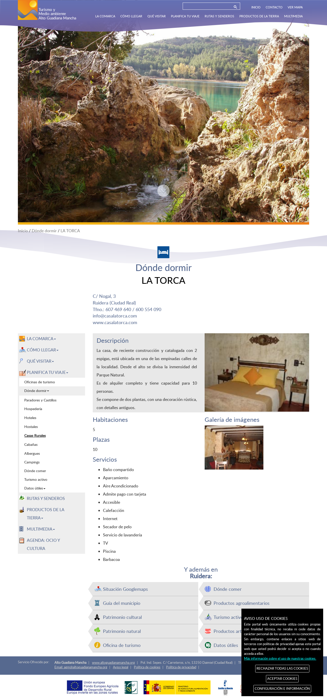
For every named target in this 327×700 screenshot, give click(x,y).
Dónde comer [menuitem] (35, 470)
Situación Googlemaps (125, 589)
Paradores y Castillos (40, 399)
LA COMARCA (105, 16)
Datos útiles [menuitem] (34, 488)
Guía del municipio (121, 603)
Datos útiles (226, 645)
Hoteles (30, 417)
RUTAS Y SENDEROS (219, 16)
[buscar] (207, 7)
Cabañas (31, 444)
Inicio (23, 231)
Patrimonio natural (122, 631)
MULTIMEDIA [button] (41, 529)
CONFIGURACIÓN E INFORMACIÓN (282, 688)
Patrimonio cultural (122, 617)
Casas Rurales (35, 435)
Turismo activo (228, 617)
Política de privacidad (181, 667)
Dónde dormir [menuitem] (36, 390)
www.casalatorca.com (115, 322)
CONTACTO (274, 7)
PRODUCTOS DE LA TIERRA (259, 16)
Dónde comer (228, 589)
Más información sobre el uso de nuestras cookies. (280, 658)
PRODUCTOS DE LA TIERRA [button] (45, 514)
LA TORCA (70, 231)
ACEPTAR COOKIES (282, 678)
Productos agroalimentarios (242, 603)
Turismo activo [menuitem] (35, 479)
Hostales (31, 426)
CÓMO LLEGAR (131, 16)
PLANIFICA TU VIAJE (185, 16)
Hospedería (33, 408)
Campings (32, 461)
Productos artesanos (235, 631)
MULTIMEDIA (293, 16)
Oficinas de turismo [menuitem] (39, 381)
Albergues (32, 453)
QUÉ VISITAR (156, 16)
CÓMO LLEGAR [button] (43, 350)
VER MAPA (295, 7)
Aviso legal (120, 667)
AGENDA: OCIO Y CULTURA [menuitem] (43, 544)
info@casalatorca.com (115, 315)
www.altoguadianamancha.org (113, 662)
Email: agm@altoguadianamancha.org (80, 667)
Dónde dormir (44, 231)
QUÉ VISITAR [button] (40, 361)
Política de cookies (147, 667)
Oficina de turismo (122, 645)
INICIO (256, 7)
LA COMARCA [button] (41, 338)
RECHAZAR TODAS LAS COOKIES (282, 668)
